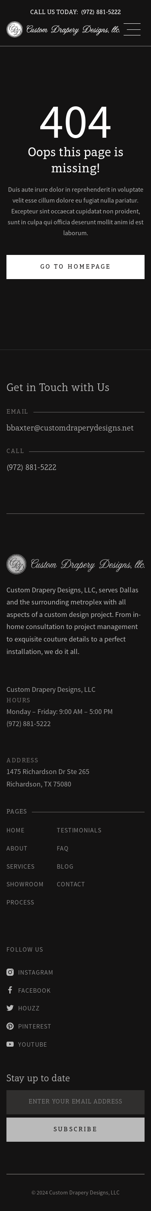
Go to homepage (75, 267)
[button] (132, 29)
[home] (63, 29)
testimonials (79, 830)
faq (63, 848)
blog (65, 866)
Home (15, 830)
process (20, 902)
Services (20, 866)
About (17, 848)
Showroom (25, 884)
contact (71, 884)
